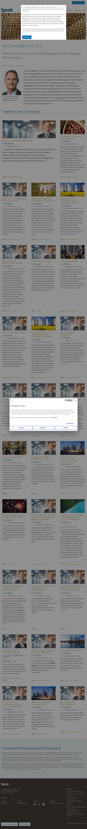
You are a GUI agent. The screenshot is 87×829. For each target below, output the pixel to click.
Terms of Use (58, 7)
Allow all (65, 427)
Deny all (21, 427)
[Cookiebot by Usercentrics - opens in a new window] (66, 400)
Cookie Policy (54, 417)
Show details (69, 423)
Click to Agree (26, 37)
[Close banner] (75, 400)
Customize (43, 427)
